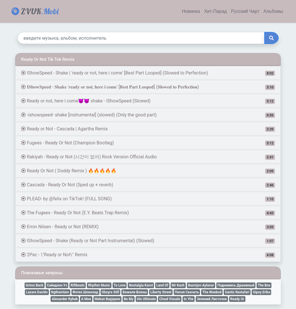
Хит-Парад (215, 11)
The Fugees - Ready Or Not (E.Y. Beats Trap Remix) (148, 213)
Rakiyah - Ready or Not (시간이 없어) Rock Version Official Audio (148, 157)
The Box (264, 285)
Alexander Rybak (65, 299)
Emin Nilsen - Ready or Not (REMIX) (148, 227)
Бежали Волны (135, 292)
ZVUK (35, 11)
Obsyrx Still (110, 292)
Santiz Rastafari (237, 292)
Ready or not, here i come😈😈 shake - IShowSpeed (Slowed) (148, 101)
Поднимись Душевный (235, 285)
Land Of (162, 285)
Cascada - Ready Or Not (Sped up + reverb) (148, 185)
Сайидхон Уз (57, 285)
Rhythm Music (99, 285)
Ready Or (237, 299)
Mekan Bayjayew (107, 299)
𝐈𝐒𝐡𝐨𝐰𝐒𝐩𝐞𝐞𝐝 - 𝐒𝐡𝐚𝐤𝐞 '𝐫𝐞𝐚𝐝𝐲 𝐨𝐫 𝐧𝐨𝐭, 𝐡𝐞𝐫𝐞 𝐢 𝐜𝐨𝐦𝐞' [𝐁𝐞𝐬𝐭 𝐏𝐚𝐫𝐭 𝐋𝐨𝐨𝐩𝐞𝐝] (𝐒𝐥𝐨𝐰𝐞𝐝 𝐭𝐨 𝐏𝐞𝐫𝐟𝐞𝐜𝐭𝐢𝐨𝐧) (148, 87)
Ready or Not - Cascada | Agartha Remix (148, 129)
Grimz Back (34, 285)
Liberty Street (160, 292)
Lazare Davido (37, 292)
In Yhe (188, 299)
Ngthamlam (60, 292)
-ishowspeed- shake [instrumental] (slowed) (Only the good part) (148, 115)
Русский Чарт (245, 11)
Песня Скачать (187, 292)
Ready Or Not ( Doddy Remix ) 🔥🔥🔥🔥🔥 (148, 171)
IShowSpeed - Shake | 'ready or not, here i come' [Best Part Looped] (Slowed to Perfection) (148, 73)
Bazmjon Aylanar (201, 285)
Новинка (191, 11)
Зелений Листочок (212, 299)
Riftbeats (78, 285)
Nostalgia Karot (141, 285)
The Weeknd (211, 292)
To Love (120, 285)
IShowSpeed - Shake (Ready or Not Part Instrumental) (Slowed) (148, 241)
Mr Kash (178, 285)
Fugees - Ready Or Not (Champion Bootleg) (148, 143)
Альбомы (273, 11)
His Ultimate (146, 299)
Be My (128, 299)
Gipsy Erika (261, 292)
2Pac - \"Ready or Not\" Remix (148, 255)
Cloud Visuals (169, 299)
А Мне (86, 299)
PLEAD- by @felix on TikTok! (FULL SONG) (148, 199)
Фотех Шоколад (85, 292)
